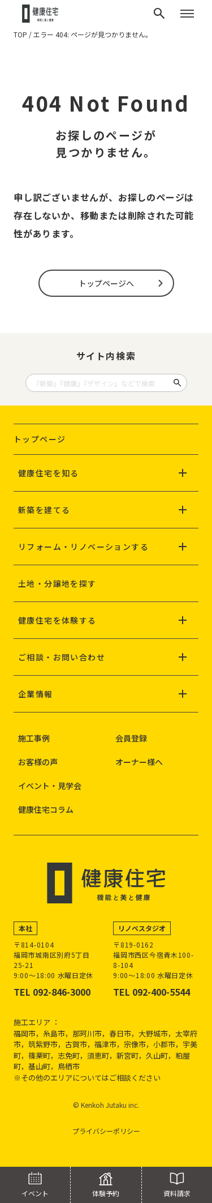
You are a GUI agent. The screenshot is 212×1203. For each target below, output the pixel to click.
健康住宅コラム (45, 809)
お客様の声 (38, 761)
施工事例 (34, 738)
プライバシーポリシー (106, 1131)
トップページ (40, 439)
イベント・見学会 (49, 785)
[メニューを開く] (187, 13)
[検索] (159, 13)
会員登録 (131, 738)
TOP (20, 34)
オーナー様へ (139, 761)
